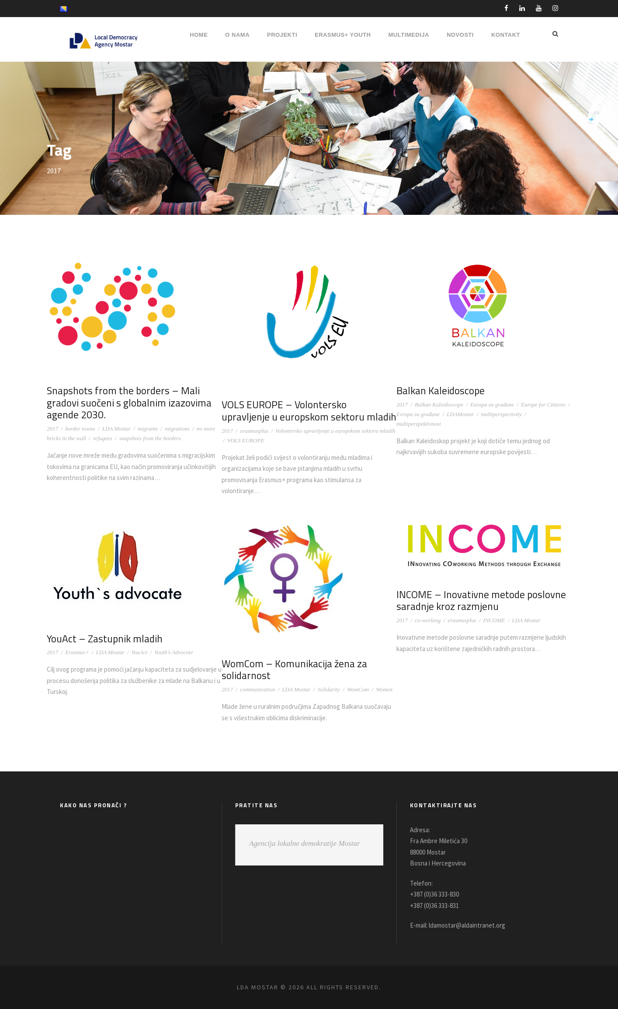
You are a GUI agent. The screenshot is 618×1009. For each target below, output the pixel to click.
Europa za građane (492, 404)
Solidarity (329, 689)
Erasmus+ (77, 652)
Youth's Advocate (173, 652)
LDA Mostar (116, 428)
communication (257, 689)
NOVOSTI (460, 35)
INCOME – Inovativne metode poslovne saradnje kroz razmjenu (479, 600)
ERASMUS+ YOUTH (343, 35)
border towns (80, 428)
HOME (199, 35)
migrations (177, 428)
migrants (148, 428)
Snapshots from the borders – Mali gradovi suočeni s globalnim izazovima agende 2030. (127, 402)
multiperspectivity (501, 414)
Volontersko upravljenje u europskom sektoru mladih (335, 430)
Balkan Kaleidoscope (439, 390)
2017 (52, 428)
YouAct (139, 652)
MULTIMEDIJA (409, 35)
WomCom (358, 689)
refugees (102, 438)
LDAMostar (460, 414)
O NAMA (237, 35)
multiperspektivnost (418, 423)
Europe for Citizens (543, 404)
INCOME (494, 620)
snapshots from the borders (150, 438)
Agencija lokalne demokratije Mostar (304, 843)
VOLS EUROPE (245, 440)
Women (384, 689)
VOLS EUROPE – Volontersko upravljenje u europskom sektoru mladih (307, 410)
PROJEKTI (282, 35)
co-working (428, 620)
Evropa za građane (418, 414)
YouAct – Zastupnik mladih (103, 638)
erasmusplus (254, 430)
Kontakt (505, 35)
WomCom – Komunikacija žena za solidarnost (293, 669)
